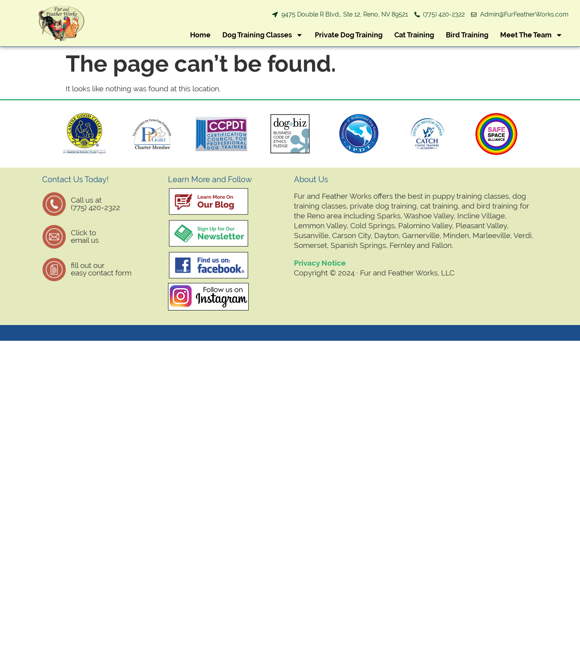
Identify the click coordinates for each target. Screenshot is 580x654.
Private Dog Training (348, 35)
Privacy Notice (319, 263)
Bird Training (467, 35)
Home (200, 35)
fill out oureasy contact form (101, 269)
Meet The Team (531, 35)
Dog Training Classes (262, 35)
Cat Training (414, 35)
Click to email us (85, 236)
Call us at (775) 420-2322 (95, 204)
